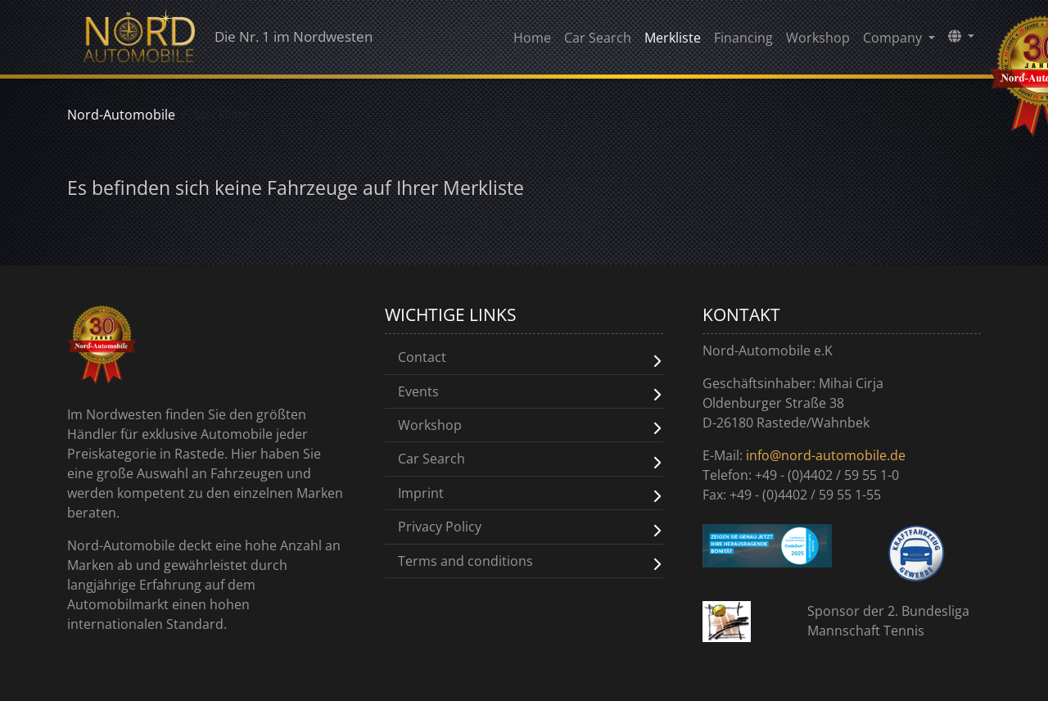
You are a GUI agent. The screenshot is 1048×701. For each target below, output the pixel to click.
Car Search (597, 42)
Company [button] (894, 42)
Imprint (421, 491)
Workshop (818, 42)
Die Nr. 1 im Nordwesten (245, 41)
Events (418, 391)
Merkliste (672, 42)
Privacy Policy (439, 525)
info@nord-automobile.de (826, 455)
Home (532, 42)
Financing (743, 42)
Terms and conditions (465, 558)
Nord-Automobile (121, 115)
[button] (961, 40)
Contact (422, 357)
